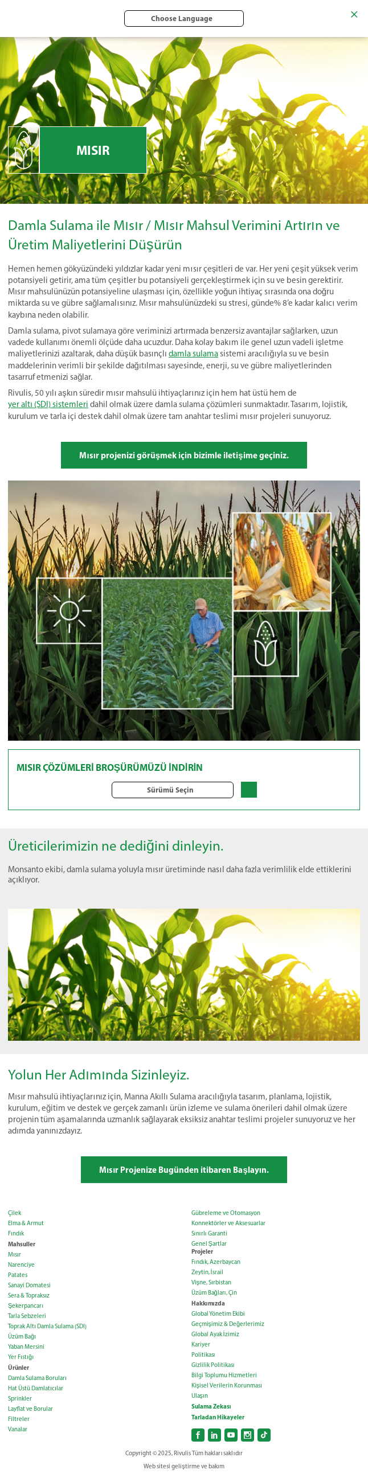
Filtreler (19, 1419)
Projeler (202, 1251)
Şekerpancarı (25, 1305)
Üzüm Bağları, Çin (214, 1292)
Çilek (14, 1213)
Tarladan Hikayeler (217, 1417)
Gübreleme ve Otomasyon (225, 1213)
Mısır (14, 1254)
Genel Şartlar (209, 1243)
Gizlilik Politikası (213, 1365)
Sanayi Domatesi (29, 1285)
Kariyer (200, 1344)
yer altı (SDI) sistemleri (48, 404)
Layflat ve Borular (30, 1409)
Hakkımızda (208, 1303)
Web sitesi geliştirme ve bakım (184, 1466)
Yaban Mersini (26, 1346)
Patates (17, 1275)
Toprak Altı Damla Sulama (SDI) (47, 1326)
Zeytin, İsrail (207, 1272)
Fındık (16, 1233)
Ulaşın (199, 1395)
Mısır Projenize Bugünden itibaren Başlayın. (184, 1169)
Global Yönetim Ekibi (218, 1313)
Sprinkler (20, 1398)
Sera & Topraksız (29, 1295)
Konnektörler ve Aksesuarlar (228, 1223)
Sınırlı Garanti (209, 1233)
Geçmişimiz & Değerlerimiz (228, 1324)
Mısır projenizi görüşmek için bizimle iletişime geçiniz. (183, 455)
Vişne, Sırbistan (211, 1282)
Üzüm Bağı (22, 1336)
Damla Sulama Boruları (37, 1378)
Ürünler (18, 1368)
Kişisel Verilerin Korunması (227, 1385)
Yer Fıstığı (21, 1357)
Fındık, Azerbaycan (215, 1262)
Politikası (203, 1354)
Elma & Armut (26, 1223)
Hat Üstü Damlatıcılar (35, 1388)
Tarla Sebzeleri (27, 1316)
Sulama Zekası (211, 1406)
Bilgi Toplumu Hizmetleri (224, 1375)
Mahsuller (21, 1244)
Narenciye (21, 1264)
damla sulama (193, 353)
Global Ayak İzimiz (215, 1334)
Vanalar (17, 1429)
